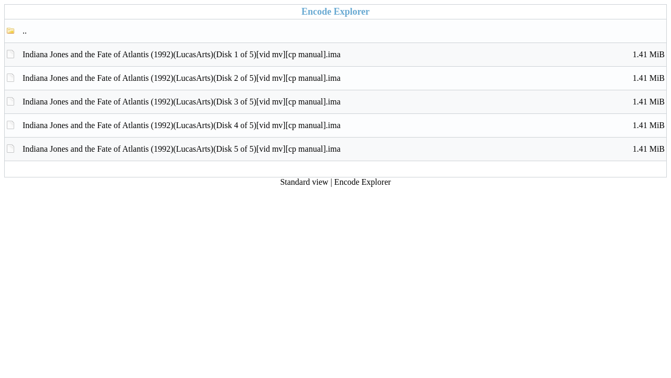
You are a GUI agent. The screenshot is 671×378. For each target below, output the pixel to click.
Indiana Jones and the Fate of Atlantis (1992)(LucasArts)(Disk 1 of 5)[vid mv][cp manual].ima (344, 54)
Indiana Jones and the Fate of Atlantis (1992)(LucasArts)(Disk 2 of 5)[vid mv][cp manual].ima (344, 78)
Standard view (304, 181)
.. (25, 30)
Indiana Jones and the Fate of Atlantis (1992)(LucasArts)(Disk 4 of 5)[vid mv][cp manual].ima (344, 125)
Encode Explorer (362, 181)
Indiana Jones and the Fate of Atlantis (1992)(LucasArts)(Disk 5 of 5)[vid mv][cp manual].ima (344, 149)
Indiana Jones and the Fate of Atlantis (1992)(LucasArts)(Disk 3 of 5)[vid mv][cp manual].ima (344, 102)
